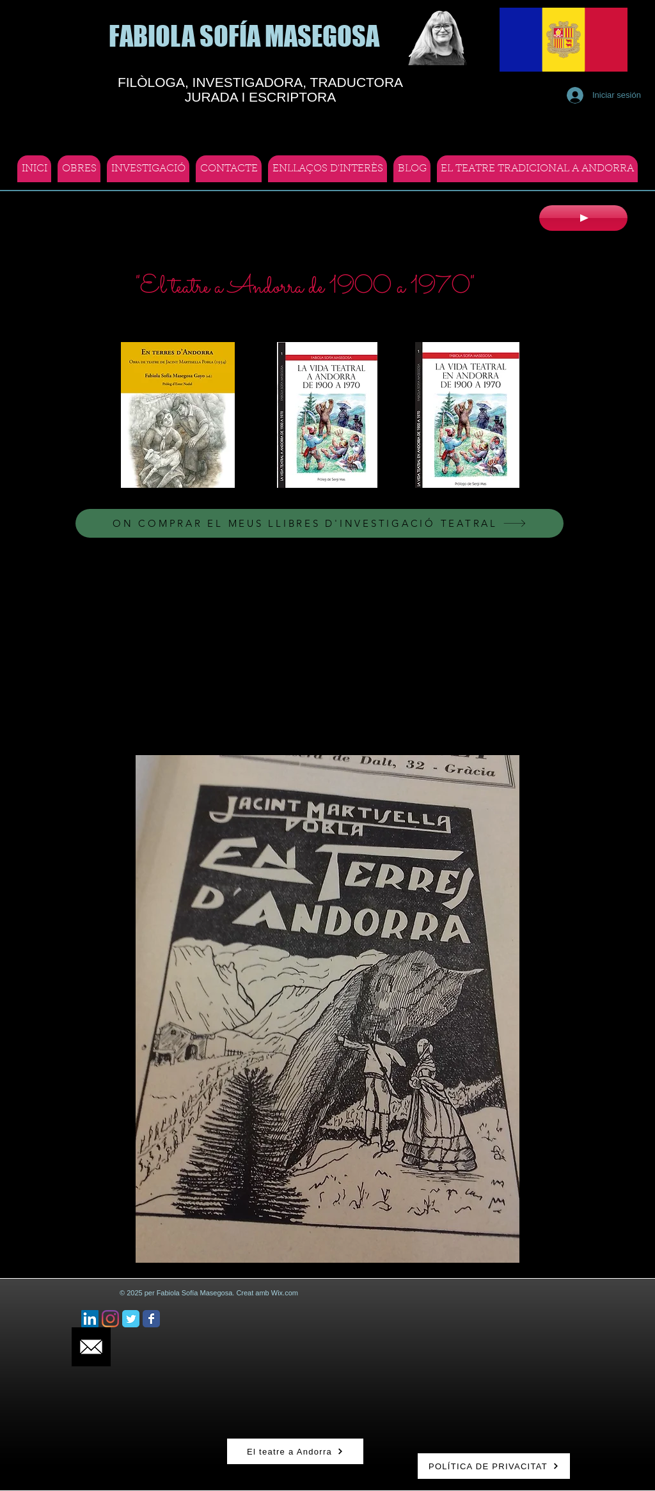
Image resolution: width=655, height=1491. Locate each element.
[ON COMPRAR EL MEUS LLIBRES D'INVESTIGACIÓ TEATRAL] (319, 523)
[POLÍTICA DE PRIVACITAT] (494, 1466)
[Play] (583, 218)
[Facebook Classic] (151, 1318)
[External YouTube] (331, 647)
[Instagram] (110, 1318)
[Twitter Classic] (130, 1318)
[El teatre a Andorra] (295, 1451)
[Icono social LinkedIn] (90, 1318)
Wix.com (284, 1293)
